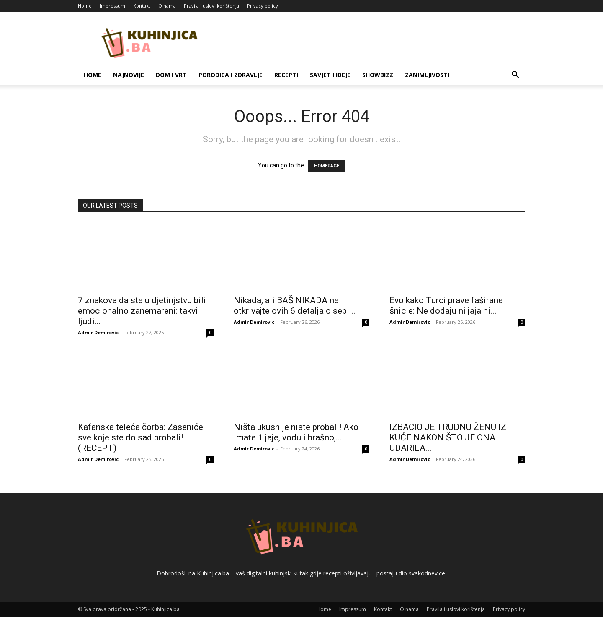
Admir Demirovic (98, 332)
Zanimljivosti (427, 75)
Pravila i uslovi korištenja (211, 6)
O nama (167, 6)
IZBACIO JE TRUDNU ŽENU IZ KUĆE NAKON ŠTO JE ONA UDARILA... (447, 437)
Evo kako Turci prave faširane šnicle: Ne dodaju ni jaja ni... (446, 305)
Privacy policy (262, 6)
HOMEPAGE (326, 166)
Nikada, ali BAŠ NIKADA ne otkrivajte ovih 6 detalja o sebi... (295, 305)
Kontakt (141, 6)
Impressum (112, 6)
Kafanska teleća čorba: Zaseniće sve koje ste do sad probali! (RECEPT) (140, 437)
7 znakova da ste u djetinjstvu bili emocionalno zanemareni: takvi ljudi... (142, 310)
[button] (515, 76)
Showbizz (377, 75)
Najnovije (128, 75)
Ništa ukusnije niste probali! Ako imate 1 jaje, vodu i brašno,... (296, 432)
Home (85, 6)
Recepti (286, 75)
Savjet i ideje (330, 75)
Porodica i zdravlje (230, 75)
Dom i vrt (171, 75)
